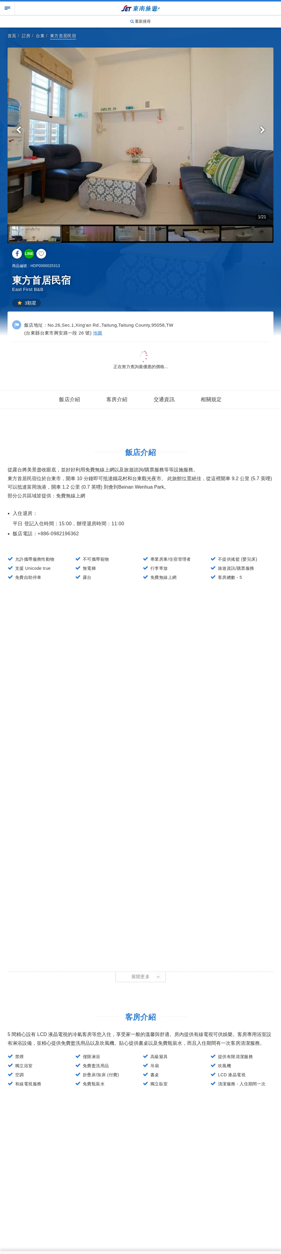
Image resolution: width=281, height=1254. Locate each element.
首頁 (12, 35)
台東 (40, 35)
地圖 (97, 332)
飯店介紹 (69, 399)
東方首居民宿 (63, 35)
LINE (29, 254)
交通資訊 (164, 399)
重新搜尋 (140, 21)
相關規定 (211, 399)
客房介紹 (117, 399)
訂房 (26, 35)
